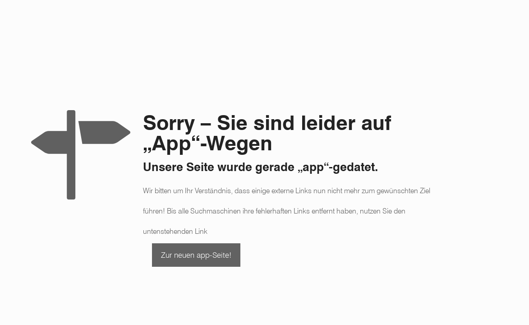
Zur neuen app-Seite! (196, 255)
